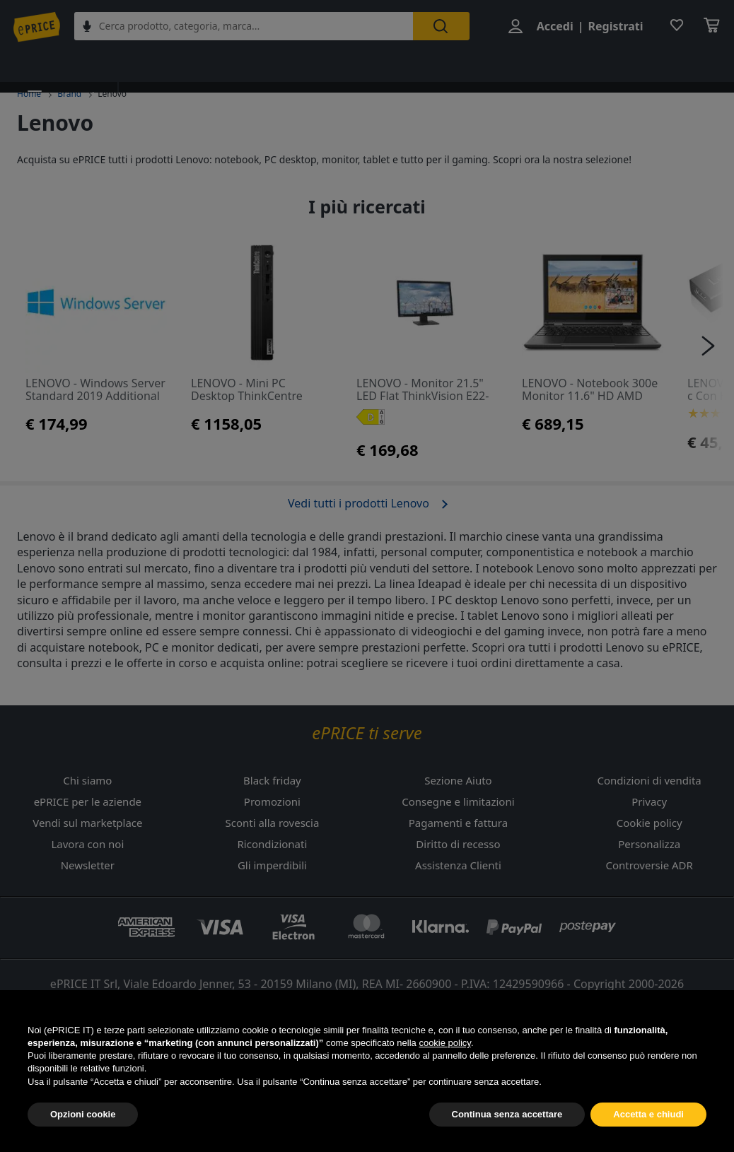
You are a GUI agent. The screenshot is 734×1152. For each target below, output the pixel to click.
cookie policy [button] (444, 1076)
